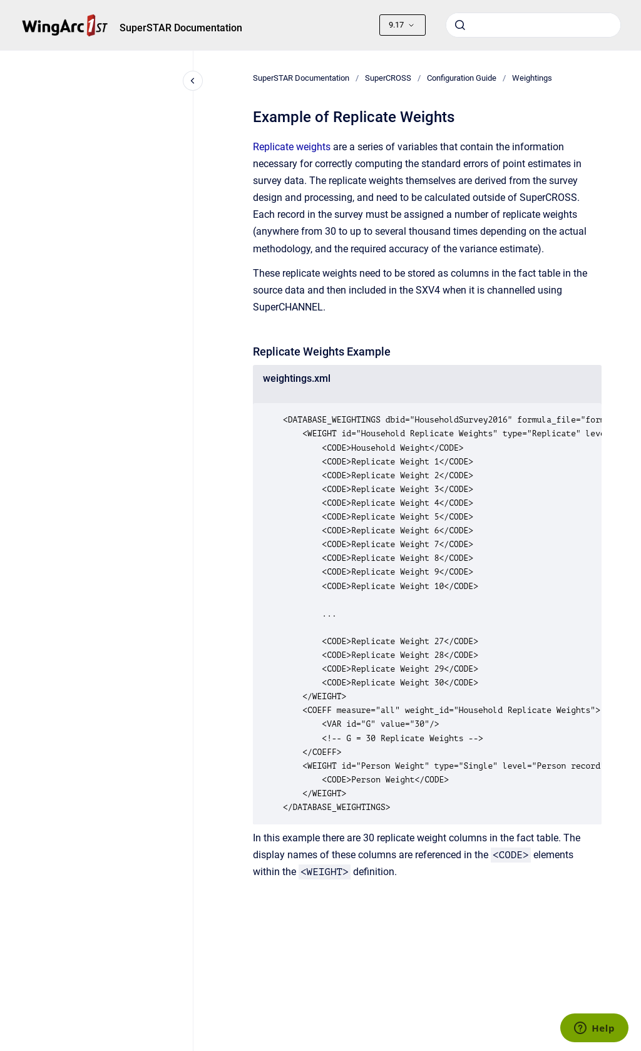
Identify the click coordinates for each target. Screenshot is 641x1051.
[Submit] (460, 25)
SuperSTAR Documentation (181, 28)
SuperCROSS (388, 78)
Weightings (532, 78)
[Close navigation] (193, 81)
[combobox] (533, 25)
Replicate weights (292, 147)
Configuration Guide (461, 78)
